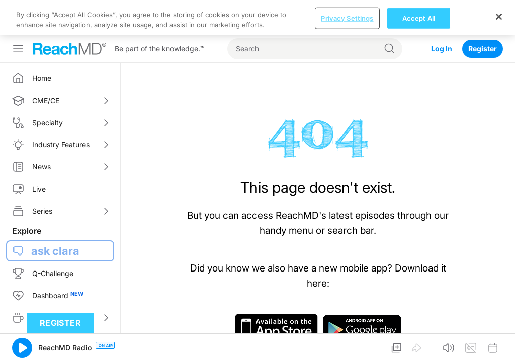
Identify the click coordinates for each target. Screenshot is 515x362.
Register (482, 48)
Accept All (418, 18)
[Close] (499, 17)
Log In (441, 48)
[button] (22, 348)
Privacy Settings (347, 18)
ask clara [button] (55, 250)
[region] (257, 17)
